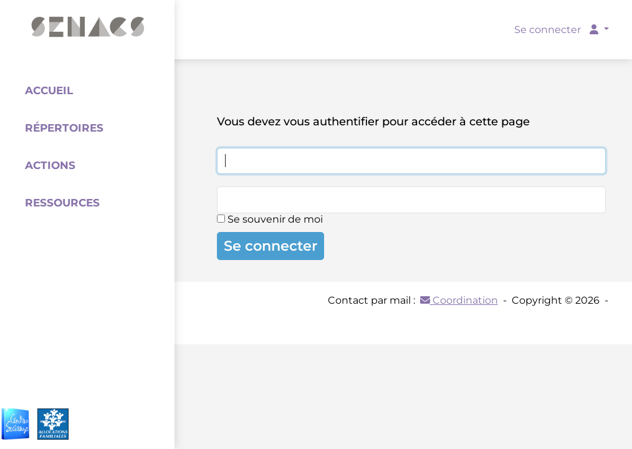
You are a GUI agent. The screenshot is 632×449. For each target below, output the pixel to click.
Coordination (459, 300)
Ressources (62, 202)
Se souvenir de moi (270, 219)
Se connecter (270, 245)
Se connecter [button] (557, 30)
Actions (50, 165)
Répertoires (64, 128)
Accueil (49, 90)
